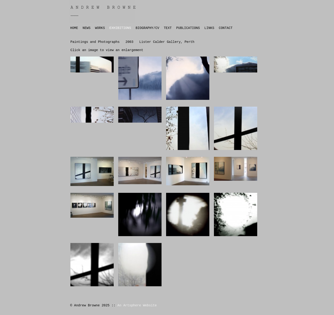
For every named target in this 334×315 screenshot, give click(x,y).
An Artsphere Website (137, 305)
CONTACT (225, 28)
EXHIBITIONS (120, 28)
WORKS (100, 28)
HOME (74, 28)
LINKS (209, 28)
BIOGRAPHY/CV (147, 28)
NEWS (87, 28)
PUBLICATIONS (188, 28)
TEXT (168, 28)
